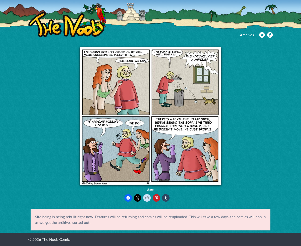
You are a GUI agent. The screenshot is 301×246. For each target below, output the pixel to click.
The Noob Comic (67, 20)
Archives (247, 35)
